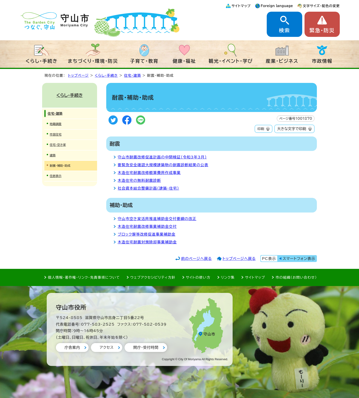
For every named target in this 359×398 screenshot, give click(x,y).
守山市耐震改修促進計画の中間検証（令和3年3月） (162, 157)
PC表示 (269, 258)
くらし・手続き (42, 61)
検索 (284, 30)
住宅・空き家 (58, 144)
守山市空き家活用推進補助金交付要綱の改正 (157, 219)
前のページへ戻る (196, 258)
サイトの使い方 (198, 277)
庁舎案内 (72, 347)
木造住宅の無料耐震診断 (139, 180)
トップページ (78, 75)
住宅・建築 (132, 75)
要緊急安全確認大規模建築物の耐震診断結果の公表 (163, 165)
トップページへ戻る (239, 258)
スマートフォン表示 (299, 258)
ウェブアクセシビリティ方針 (152, 277)
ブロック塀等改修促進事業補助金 (146, 234)
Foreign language (277, 6)
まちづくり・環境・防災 (93, 61)
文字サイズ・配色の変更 (321, 6)
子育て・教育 (144, 61)
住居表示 (56, 175)
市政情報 (322, 61)
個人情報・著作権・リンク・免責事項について (84, 277)
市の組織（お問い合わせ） (296, 277)
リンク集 (228, 277)
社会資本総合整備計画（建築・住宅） (148, 188)
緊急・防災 (322, 30)
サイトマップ (241, 6)
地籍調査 (56, 124)
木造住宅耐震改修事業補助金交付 (147, 226)
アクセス (107, 347)
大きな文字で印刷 (291, 129)
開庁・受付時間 (145, 347)
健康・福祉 (184, 61)
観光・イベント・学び (231, 61)
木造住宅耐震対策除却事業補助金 (147, 242)
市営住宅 (56, 134)
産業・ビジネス (282, 61)
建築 (53, 155)
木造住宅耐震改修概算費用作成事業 (149, 172)
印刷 (260, 129)
